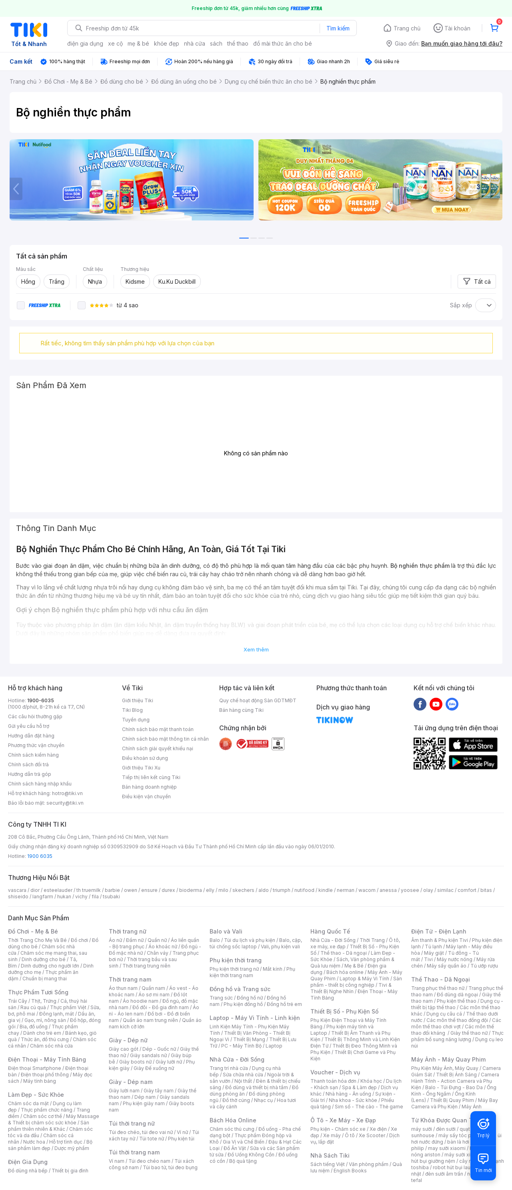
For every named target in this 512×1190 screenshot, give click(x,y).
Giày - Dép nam (130, 1081)
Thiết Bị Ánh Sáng (456, 1075)
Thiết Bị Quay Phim (452, 1100)
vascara (17, 890)
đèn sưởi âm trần (444, 1174)
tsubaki (111, 897)
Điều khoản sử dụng (145, 758)
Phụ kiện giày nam (144, 1103)
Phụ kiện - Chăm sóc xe (338, 1129)
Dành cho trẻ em (42, 1033)
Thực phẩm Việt (68, 1007)
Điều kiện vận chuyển (146, 796)
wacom (367, 890)
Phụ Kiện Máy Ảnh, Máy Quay (444, 1068)
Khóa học (371, 1081)
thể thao (237, 43)
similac (445, 890)
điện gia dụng (85, 43)
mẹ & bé (138, 43)
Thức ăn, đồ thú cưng (45, 1039)
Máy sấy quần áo (446, 966)
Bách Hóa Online (233, 1120)
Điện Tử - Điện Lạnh (438, 931)
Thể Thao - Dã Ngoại (440, 979)
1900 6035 (39, 856)
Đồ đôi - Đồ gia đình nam (160, 1007)
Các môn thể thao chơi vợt (456, 1023)
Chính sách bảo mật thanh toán (158, 729)
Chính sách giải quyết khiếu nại (157, 748)
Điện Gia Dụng (28, 1161)
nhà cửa (194, 43)
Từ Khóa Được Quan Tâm (446, 1120)
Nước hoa (34, 1142)
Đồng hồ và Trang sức (240, 989)
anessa (388, 890)
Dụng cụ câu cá (444, 1014)
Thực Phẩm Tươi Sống (38, 992)
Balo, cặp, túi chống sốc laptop (256, 943)
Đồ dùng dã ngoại (457, 995)
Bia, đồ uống (34, 1027)
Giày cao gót (123, 1049)
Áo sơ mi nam (154, 995)
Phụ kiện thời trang (236, 960)
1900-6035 (40, 700)
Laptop (274, 1046)
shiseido (18, 897)
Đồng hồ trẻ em (284, 1004)
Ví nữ (182, 1132)
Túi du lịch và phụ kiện (249, 940)
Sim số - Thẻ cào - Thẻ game (369, 1107)
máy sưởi (421, 1129)
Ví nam (116, 1161)
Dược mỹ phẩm (71, 1148)
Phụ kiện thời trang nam (252, 972)
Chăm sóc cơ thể (42, 1116)
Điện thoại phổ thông (45, 1075)
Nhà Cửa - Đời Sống (237, 1059)
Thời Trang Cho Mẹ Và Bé (37, 940)
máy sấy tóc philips (461, 1135)
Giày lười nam (124, 1091)
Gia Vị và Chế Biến (243, 1142)
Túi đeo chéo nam (149, 1161)
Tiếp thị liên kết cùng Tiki (151, 777)
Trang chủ (407, 28)
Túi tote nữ (151, 1139)
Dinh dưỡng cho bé (44, 959)
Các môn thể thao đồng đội (457, 1020)
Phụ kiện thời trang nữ (234, 969)
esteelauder (58, 890)
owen (130, 890)
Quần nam (153, 988)
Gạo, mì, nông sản (45, 1020)
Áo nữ (115, 940)
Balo (215, 940)
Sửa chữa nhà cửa (243, 1075)
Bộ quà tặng (243, 1161)
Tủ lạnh (433, 947)
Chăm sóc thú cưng (232, 1129)
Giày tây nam (159, 1091)
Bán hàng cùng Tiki (241, 710)
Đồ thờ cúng (236, 1100)
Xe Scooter (372, 1135)
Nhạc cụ (263, 1100)
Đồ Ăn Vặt (235, 1148)
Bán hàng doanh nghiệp (149, 787)
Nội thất (243, 1081)
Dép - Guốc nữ (159, 1049)
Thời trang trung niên (146, 966)
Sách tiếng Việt (327, 1164)
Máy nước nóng (454, 959)
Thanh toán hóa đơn (333, 1081)
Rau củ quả (33, 1007)
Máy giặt (434, 953)
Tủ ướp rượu (484, 966)
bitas (486, 890)
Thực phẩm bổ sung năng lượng (457, 1036)
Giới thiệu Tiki (137, 700)
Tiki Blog (132, 710)
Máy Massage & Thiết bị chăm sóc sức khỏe (53, 1119)
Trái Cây (17, 1001)
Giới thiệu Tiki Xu (141, 768)
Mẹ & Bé (354, 966)
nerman (345, 890)
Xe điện (378, 1129)
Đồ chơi (79, 940)
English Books (350, 1171)
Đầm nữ (135, 940)
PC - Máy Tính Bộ (241, 1046)
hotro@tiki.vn (67, 793)
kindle (325, 890)
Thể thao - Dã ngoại (343, 953)
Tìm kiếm (338, 28)
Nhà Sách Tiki (330, 1155)
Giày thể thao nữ (469, 1033)
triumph (281, 890)
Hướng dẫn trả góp (29, 774)
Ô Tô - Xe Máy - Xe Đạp (343, 1120)
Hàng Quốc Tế (330, 931)
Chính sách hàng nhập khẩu (40, 784)
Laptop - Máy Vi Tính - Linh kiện (255, 1017)
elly (210, 890)
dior (35, 890)
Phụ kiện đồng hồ (243, 1004)
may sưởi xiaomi (447, 1148)
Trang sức (221, 998)
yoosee (410, 890)
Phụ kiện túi (181, 1139)
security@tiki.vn (65, 803)
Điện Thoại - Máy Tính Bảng (47, 1059)
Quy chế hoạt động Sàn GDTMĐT (257, 700)
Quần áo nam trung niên (150, 1020)
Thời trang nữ (127, 931)
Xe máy (332, 1135)
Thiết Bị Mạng (249, 1039)
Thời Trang (372, 940)
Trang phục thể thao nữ (437, 988)
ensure (149, 890)
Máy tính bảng (39, 1081)
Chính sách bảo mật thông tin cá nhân (165, 739)
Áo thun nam (123, 988)
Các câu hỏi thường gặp (35, 716)
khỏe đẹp (166, 43)
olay (428, 890)
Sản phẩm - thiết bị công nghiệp (356, 982)
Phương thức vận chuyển (36, 745)
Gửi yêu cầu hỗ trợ (28, 726)
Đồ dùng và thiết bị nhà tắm (256, 1087)
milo (223, 890)
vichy (81, 897)
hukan (64, 897)
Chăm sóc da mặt (28, 1103)
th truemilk (88, 890)
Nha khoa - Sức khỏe (353, 1100)
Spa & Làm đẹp (359, 1087)
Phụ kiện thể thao (456, 1001)
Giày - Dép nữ (128, 1040)
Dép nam (145, 1097)
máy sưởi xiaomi (463, 1155)
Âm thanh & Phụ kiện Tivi (439, 940)
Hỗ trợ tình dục (65, 1142)
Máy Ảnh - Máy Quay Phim (448, 1059)
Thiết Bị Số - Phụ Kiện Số (344, 1011)
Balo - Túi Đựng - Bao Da (454, 1087)
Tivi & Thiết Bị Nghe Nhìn (351, 988)
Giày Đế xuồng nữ (154, 1068)
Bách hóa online (345, 972)
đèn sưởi (446, 1129)
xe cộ (115, 43)
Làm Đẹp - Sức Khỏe (36, 1094)
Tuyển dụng (136, 720)
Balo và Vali (226, 931)
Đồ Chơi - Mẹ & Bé (33, 931)
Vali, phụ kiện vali (280, 947)
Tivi (428, 959)
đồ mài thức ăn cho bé (282, 43)
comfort (467, 890)
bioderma (190, 890)
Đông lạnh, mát (56, 1014)
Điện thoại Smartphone (34, 1068)
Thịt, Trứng (43, 1001)
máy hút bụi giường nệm (453, 1158)
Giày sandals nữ (148, 1055)
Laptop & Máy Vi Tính (364, 979)
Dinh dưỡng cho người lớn (50, 966)
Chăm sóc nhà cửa (51, 1046)
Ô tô (350, 1135)
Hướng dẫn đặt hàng (31, 736)
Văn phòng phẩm (368, 1164)
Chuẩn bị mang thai (44, 979)
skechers (243, 890)
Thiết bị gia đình (70, 1171)
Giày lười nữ (169, 1062)
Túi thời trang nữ (132, 1123)
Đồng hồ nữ (250, 998)
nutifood (304, 890)
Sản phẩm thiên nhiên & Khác (48, 1126)
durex (168, 890)
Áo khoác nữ (162, 947)
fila (95, 897)
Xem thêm (256, 649)
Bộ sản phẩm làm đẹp (50, 1145)
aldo (263, 890)
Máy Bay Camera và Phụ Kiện (454, 1103)
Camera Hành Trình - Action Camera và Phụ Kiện (455, 1081)
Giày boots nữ (135, 1062)
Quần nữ (157, 940)
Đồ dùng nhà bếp (28, 1171)
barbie (112, 890)
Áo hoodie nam (140, 1001)
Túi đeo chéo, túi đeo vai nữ (141, 1132)
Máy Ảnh (472, 1107)
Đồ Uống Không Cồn (251, 1155)
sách (216, 43)
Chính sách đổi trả (28, 764)
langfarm (42, 897)
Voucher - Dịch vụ (335, 1072)
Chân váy (157, 953)
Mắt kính (272, 969)
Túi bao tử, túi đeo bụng (170, 1167)
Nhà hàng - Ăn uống (348, 1094)
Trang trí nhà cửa (229, 1068)
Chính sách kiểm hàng (33, 755)
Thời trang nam (130, 979)
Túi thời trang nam (134, 1152)
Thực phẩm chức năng (46, 1110)
